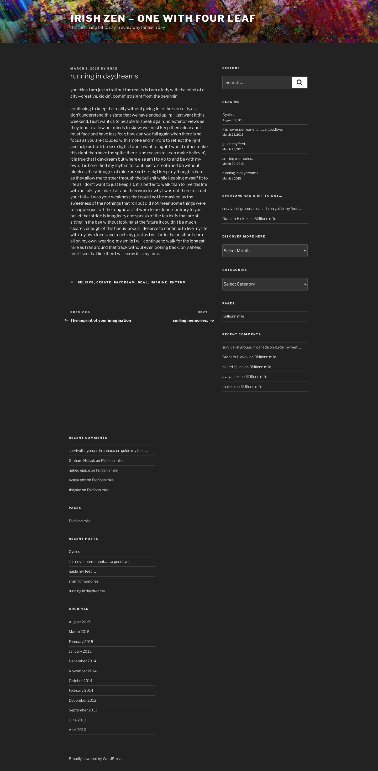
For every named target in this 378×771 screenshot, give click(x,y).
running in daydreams (240, 173)
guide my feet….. (235, 143)
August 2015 (80, 622)
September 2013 (83, 710)
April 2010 (77, 729)
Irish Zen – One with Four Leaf (163, 18)
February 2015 (81, 641)
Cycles (228, 114)
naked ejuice (233, 367)
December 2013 (82, 700)
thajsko (228, 386)
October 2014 (80, 680)
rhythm (178, 282)
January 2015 (80, 651)
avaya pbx (231, 376)
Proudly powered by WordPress (95, 758)
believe (86, 282)
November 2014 (83, 671)
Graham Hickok (235, 218)
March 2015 (79, 631)
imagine (159, 282)
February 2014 (81, 690)
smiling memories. (237, 158)
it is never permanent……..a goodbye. (252, 129)
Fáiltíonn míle (265, 218)
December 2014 (82, 661)
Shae (112, 68)
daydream (124, 282)
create (104, 282)
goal (143, 282)
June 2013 (77, 720)
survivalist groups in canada (245, 208)
